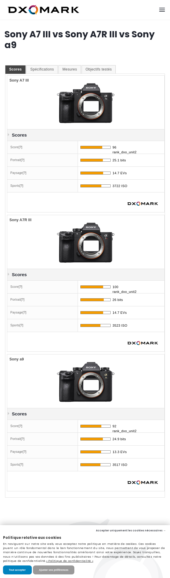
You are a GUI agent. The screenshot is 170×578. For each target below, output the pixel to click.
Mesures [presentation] (69, 69)
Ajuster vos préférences (53, 569)
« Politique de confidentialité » (69, 561)
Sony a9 (16, 359)
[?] (20, 147)
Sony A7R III (20, 220)
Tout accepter (17, 569)
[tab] (15, 69)
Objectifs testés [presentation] (98, 69)
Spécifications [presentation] (42, 69)
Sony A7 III (19, 80)
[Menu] (162, 10)
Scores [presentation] (15, 69)
